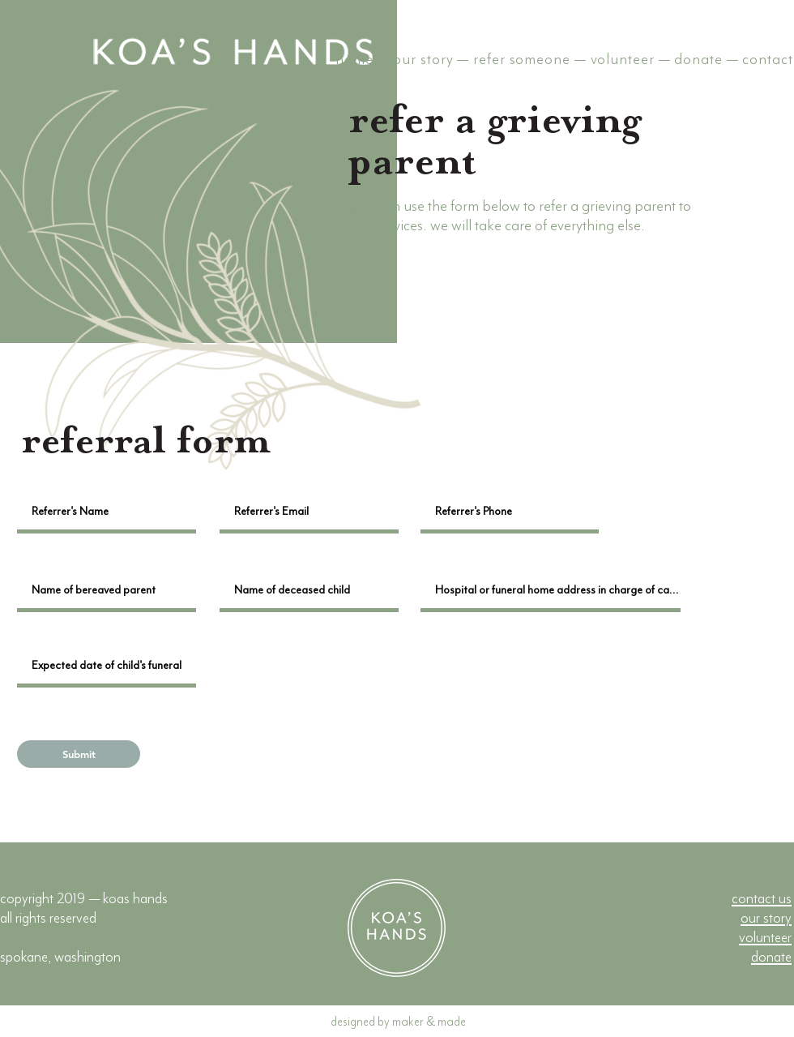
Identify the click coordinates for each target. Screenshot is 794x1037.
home (354, 59)
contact (767, 59)
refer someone (521, 59)
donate (698, 59)
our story (423, 59)
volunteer (623, 59)
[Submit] (78, 754)
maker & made (429, 1021)
